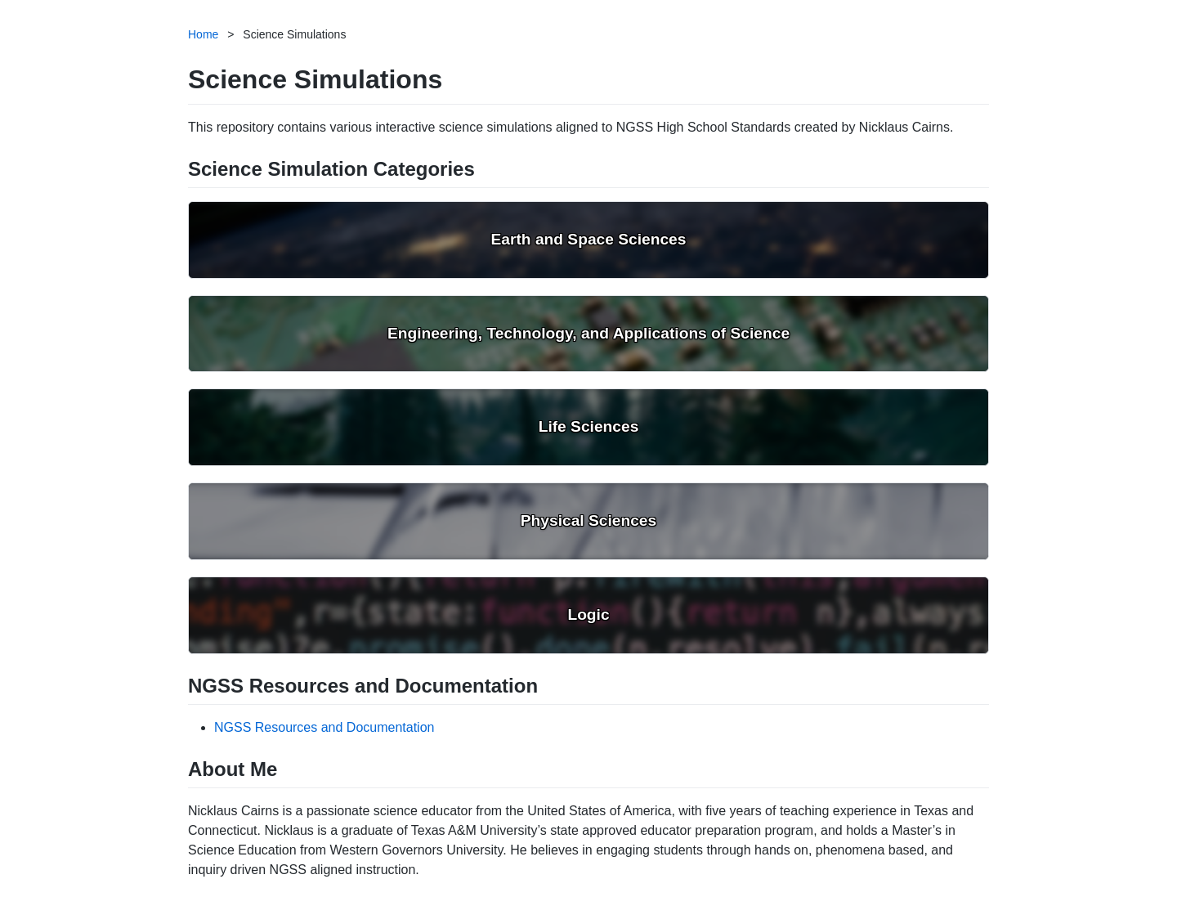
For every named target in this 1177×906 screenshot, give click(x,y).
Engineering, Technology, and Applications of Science (588, 333)
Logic (588, 614)
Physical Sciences (588, 520)
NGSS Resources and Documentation (324, 727)
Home (203, 34)
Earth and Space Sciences (589, 239)
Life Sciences (589, 426)
